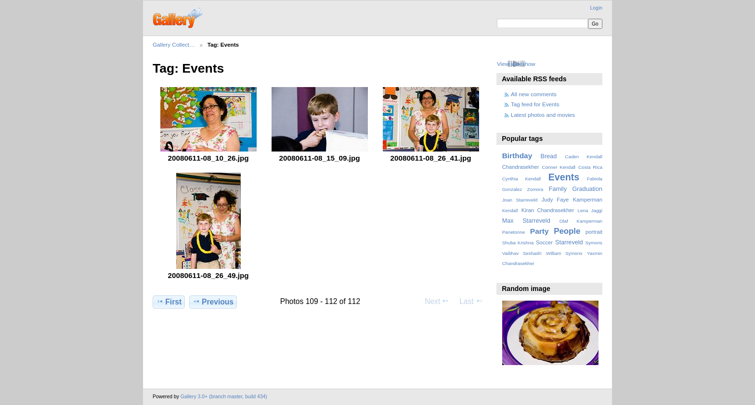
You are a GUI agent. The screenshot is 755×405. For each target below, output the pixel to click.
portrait (594, 232)
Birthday (517, 156)
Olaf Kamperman (581, 221)
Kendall (510, 210)
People (567, 231)
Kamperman (587, 199)
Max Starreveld (526, 220)
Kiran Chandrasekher (547, 210)
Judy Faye (555, 199)
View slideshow (516, 64)
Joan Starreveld (519, 199)
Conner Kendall (558, 167)
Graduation (587, 189)
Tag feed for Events (535, 104)
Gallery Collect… (174, 44)
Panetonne (513, 232)
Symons (594, 242)
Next (437, 301)
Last (471, 301)
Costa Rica (590, 167)
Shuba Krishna (518, 242)
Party (539, 231)
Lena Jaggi (590, 210)
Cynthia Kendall (521, 178)
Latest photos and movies (543, 115)
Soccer (544, 242)
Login (596, 8)
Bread (548, 156)
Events (563, 177)
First (169, 301)
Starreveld (569, 242)
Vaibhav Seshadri (522, 253)
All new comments (534, 94)
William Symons (564, 253)
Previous (213, 301)
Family (558, 189)
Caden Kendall (583, 156)
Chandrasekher (520, 167)
